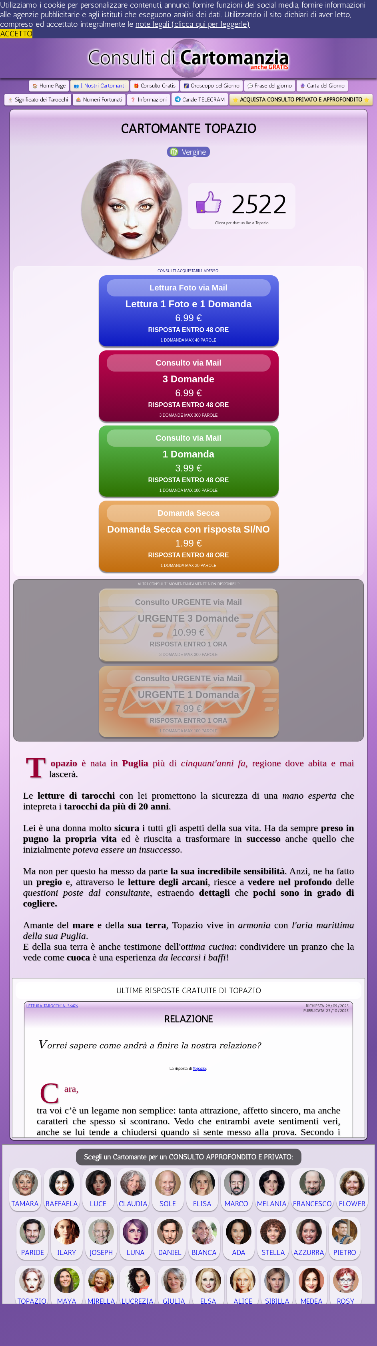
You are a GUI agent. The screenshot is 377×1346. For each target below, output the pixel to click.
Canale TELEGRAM (200, 99)
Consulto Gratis (155, 85)
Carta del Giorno (322, 85)
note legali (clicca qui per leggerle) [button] (193, 24)
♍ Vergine (187, 152)
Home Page (49, 85)
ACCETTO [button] (16, 33)
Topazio (199, 1068)
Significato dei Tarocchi (38, 99)
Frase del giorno (269, 85)
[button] (241, 206)
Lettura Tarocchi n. (52, 1006)
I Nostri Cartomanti (100, 85)
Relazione (188, 1019)
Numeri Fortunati (99, 99)
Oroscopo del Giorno (211, 85)
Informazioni (148, 99)
